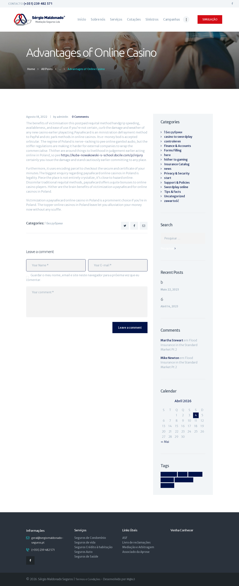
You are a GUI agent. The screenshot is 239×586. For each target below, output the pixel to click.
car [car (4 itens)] (182, 474)
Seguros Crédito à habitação (93, 547)
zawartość (171, 201)
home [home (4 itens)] (167, 480)
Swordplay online (176, 187)
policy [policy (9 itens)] (167, 485)
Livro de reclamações (136, 542)
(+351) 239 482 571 (43, 550)
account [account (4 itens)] (168, 474)
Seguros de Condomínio (90, 538)
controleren (172, 141)
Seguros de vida (84, 542)
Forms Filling (172, 150)
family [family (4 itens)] (195, 474)
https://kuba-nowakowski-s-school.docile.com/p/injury (102, 155)
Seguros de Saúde (86, 556)
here (167, 155)
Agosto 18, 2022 (36, 116)
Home (31, 69)
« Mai (165, 442)
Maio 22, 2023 (170, 289)
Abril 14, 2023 (169, 306)
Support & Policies (177, 182)
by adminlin (61, 116)
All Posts (46, 69)
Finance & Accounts (177, 146)
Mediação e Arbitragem (138, 547)
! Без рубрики (54, 223)
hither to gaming (176, 159)
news (167, 169)
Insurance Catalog (177, 164)
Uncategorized (174, 196)
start (167, 178)
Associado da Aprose (136, 552)
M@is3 (131, 579)
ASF (124, 538)
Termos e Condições (87, 579)
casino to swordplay (178, 136)
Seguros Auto (83, 552)
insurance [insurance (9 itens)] (184, 480)
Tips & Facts (172, 192)
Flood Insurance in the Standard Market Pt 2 (179, 344)
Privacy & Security (177, 173)
